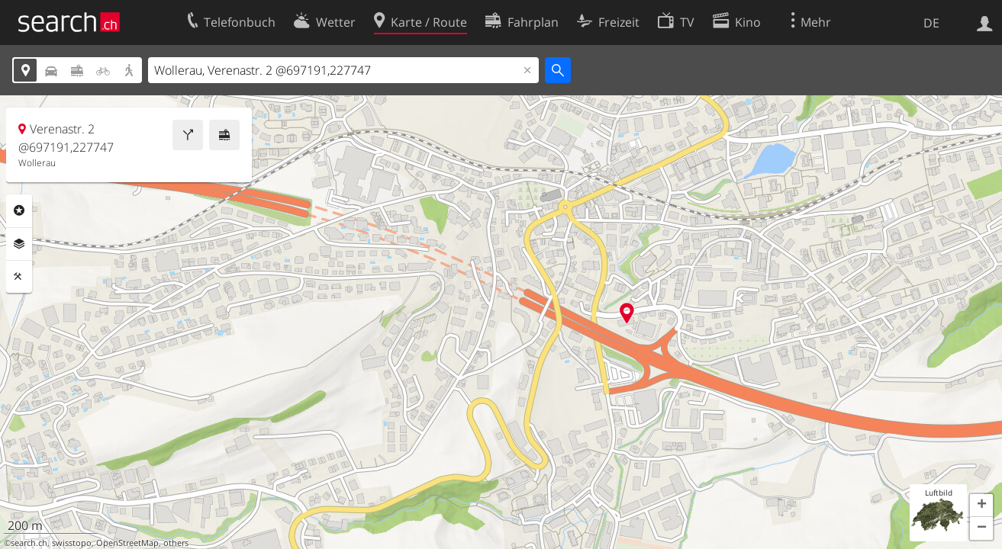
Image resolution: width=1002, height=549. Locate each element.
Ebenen (19, 244)
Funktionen (19, 277)
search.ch (29, 543)
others (175, 543)
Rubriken (19, 210)
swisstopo (72, 543)
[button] (981, 505)
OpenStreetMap (127, 543)
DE (931, 22)
